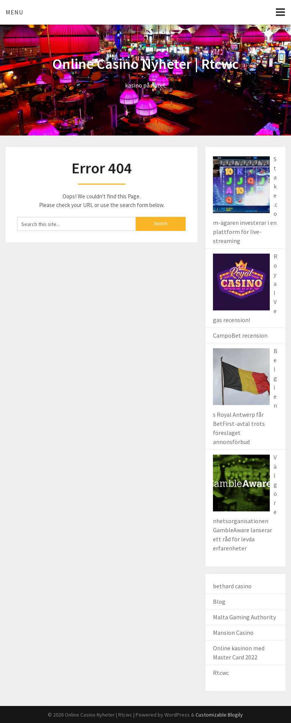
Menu (14, 12)
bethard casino (232, 586)
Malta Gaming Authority (244, 617)
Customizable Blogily (219, 714)
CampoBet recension (240, 335)
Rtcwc (221, 672)
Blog (219, 601)
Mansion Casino (233, 632)
